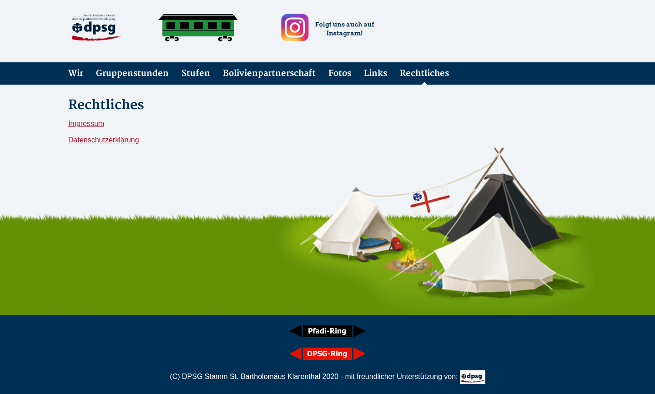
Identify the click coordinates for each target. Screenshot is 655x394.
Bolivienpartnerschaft (269, 73)
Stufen (195, 73)
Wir (75, 73)
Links (375, 73)
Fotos (339, 73)
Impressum (86, 123)
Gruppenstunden (132, 73)
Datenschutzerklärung (103, 140)
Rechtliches (424, 73)
